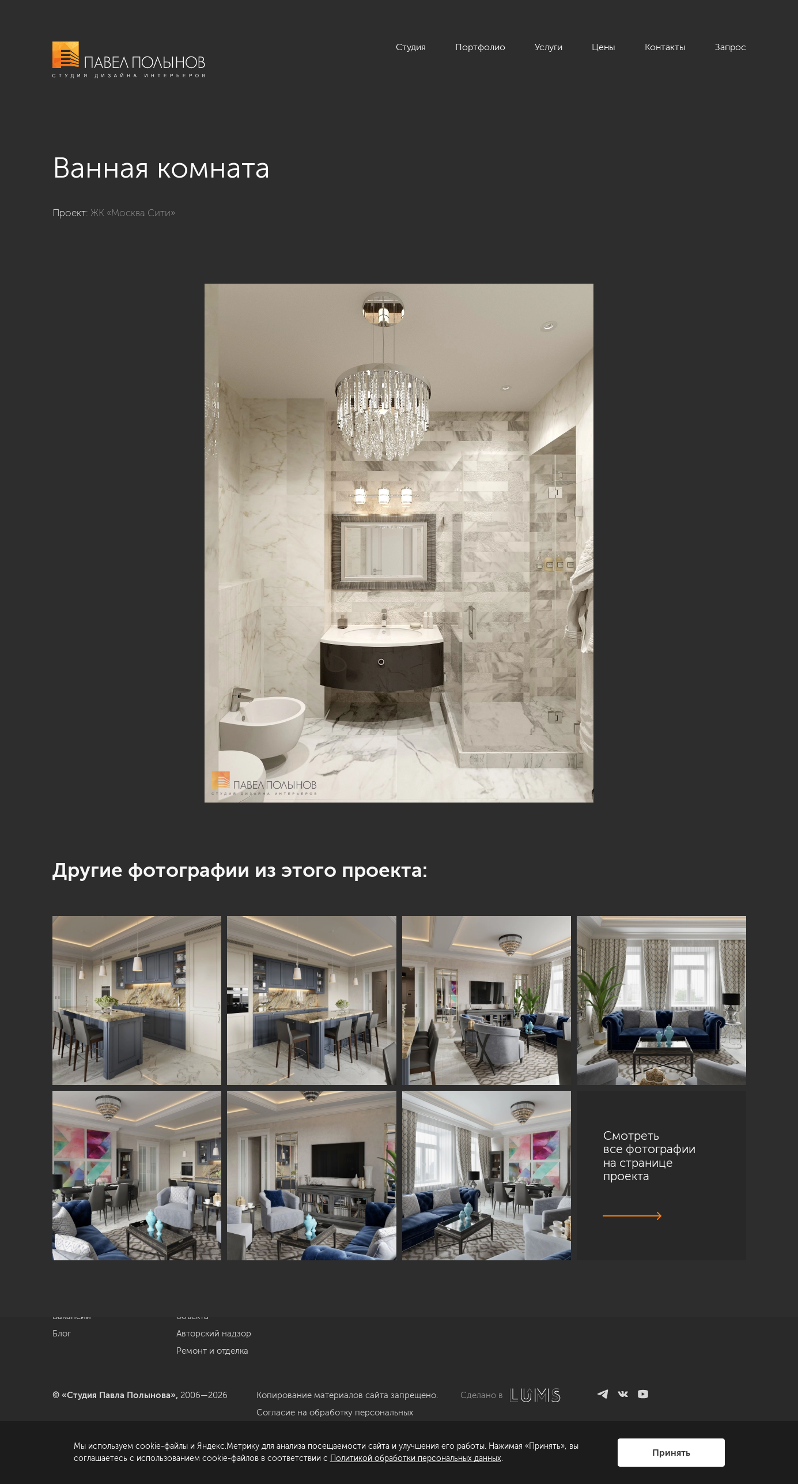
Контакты (665, 47)
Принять (671, 1452)
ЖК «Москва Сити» (132, 213)
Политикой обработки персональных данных (415, 1458)
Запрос (730, 47)
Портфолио (480, 47)
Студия (411, 47)
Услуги (548, 47)
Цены (603, 47)
